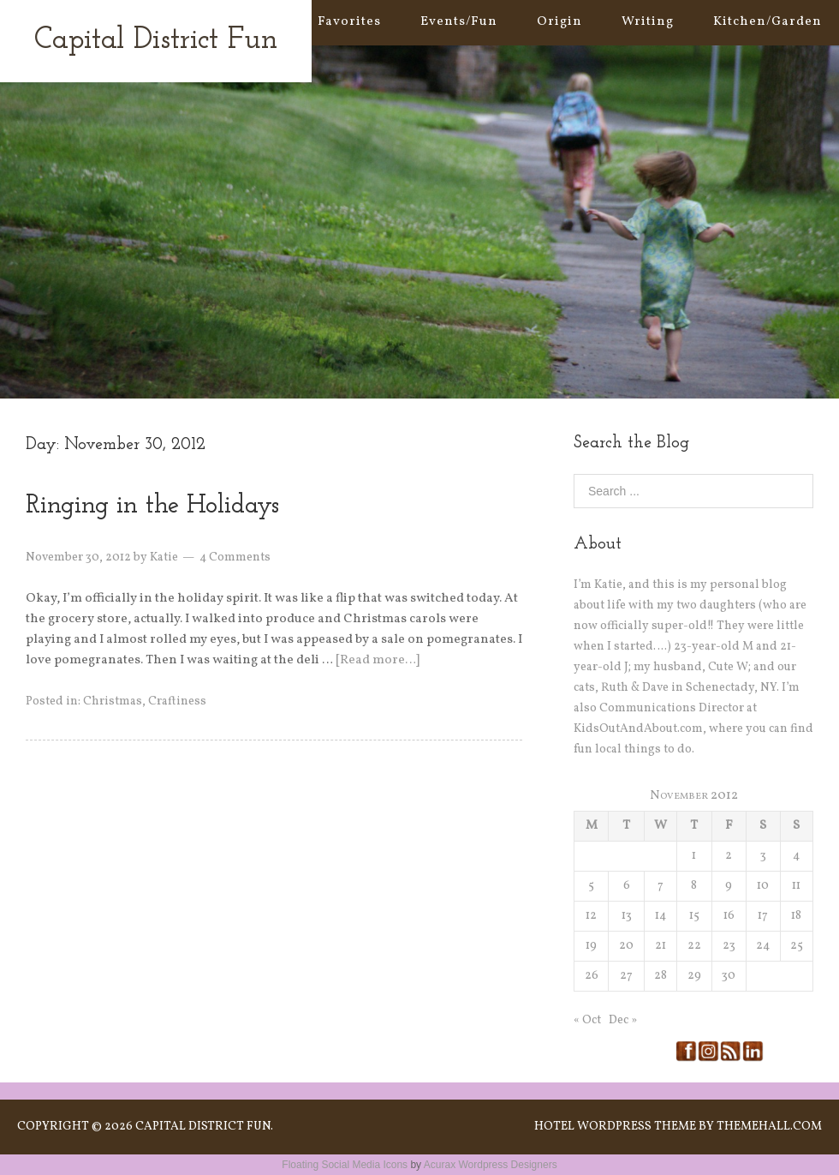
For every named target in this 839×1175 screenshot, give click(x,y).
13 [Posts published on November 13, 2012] (627, 916)
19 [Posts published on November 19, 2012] (591, 946)
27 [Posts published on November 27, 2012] (626, 976)
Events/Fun (458, 22)
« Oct (587, 1020)
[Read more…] (378, 660)
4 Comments (235, 557)
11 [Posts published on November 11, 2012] (796, 886)
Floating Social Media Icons (345, 1165)
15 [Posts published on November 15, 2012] (694, 916)
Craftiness (177, 701)
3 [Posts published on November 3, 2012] (763, 856)
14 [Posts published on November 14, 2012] (660, 916)
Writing (648, 22)
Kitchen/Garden (767, 22)
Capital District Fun (155, 41)
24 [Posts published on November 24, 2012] (763, 946)
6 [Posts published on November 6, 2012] (626, 886)
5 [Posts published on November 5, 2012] (591, 886)
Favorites (349, 22)
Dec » (623, 1020)
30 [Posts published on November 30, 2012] (728, 976)
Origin (559, 22)
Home (258, 22)
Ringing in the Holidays (152, 506)
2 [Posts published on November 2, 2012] (728, 856)
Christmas (112, 701)
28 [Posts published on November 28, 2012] (660, 976)
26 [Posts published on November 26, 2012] (591, 976)
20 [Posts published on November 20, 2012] (626, 946)
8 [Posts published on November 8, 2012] (694, 886)
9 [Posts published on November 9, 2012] (728, 886)
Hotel (554, 1126)
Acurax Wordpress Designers (490, 1165)
